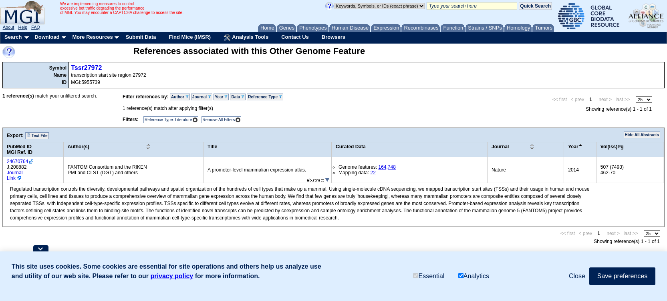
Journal (201, 97)
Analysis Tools (246, 37)
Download (46, 37)
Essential (428, 276)
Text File (37, 135)
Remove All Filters (219, 120)
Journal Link (14, 175)
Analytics (473, 276)
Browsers (333, 37)
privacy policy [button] (172, 276)
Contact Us (295, 37)
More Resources (92, 37)
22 (372, 172)
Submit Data (141, 37)
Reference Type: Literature (168, 120)
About (8, 27)
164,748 (386, 167)
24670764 (17, 161)
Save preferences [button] (622, 276)
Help (22, 27)
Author (180, 97)
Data (237, 97)
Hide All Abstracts (642, 135)
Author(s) (78, 147)
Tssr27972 (86, 67)
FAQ (35, 27)
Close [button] (577, 276)
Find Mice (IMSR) (190, 37)
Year (221, 97)
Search (13, 37)
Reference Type (265, 97)
